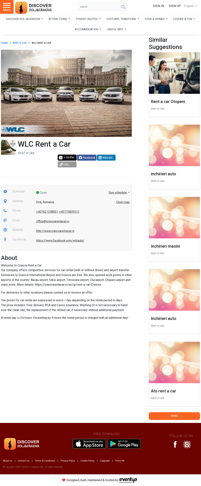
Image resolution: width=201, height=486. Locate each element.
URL (64, 164)
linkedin (106, 157)
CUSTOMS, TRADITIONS (121, 19)
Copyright (105, 460)
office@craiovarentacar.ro (52, 221)
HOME (4, 42)
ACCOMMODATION (87, 29)
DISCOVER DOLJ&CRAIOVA (23, 19)
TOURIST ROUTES (87, 19)
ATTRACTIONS (58, 19)
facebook (87, 157)
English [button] (189, 6)
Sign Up (175, 6)
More (174, 416)
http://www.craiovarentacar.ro (55, 231)
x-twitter (67, 158)
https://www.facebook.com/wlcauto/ (60, 240)
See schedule (118, 192)
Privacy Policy (68, 460)
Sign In (158, 6)
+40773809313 (69, 212)
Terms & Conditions (45, 460)
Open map (123, 202)
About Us (7, 460)
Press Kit (119, 460)
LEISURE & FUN (183, 19)
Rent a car (20, 42)
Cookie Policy (87, 460)
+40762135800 (46, 212)
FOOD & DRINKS (155, 19)
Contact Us (23, 460)
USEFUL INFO (115, 29)
